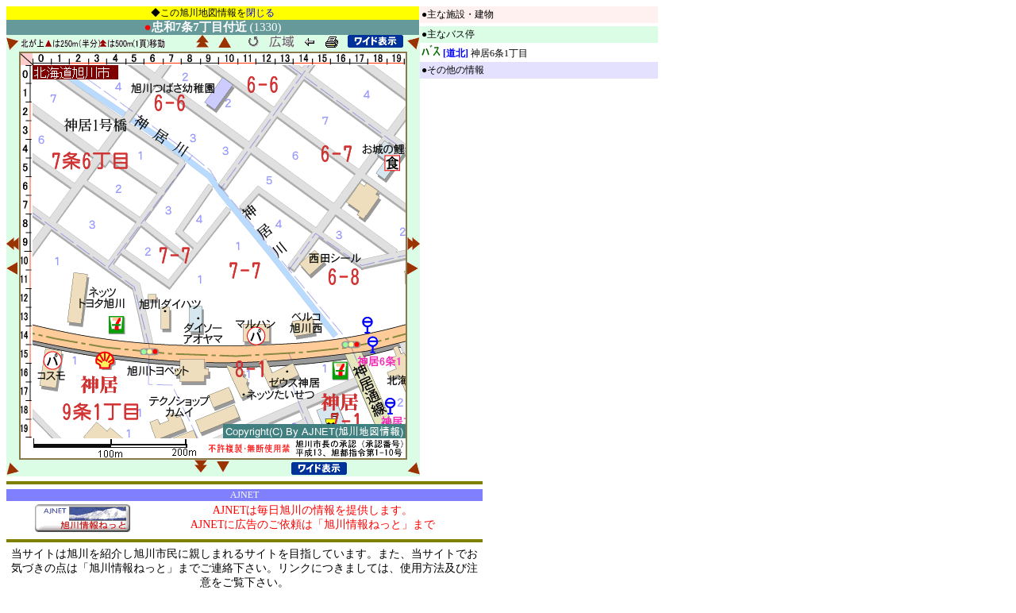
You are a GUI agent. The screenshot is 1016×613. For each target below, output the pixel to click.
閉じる (260, 12)
